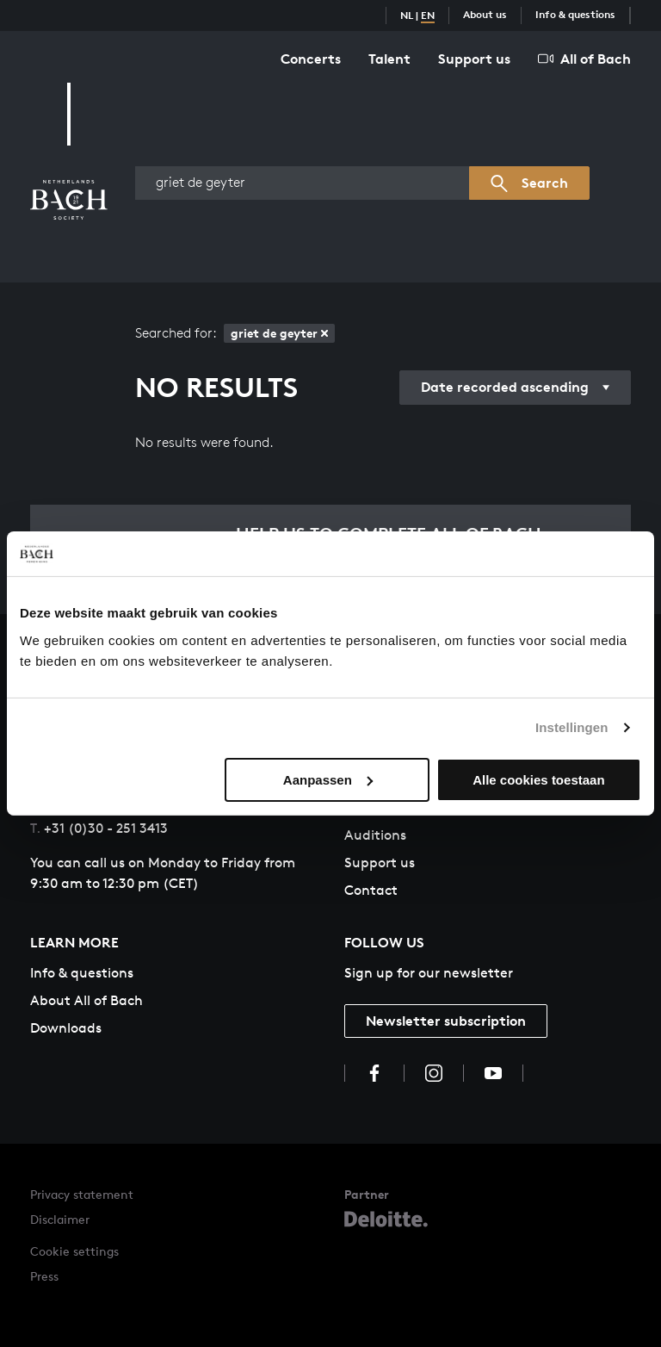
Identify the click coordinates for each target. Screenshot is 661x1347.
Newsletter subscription (446, 1020)
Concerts (311, 58)
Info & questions (575, 14)
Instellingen (571, 727)
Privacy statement (81, 1194)
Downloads (66, 1028)
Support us (474, 58)
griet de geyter (279, 333)
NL (406, 15)
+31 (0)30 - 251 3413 (99, 828)
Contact (371, 890)
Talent (389, 58)
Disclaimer (60, 1219)
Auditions (375, 835)
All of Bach (584, 58)
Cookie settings (74, 1251)
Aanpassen (328, 780)
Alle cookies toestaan (538, 780)
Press (44, 1276)
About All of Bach (86, 1000)
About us (485, 14)
